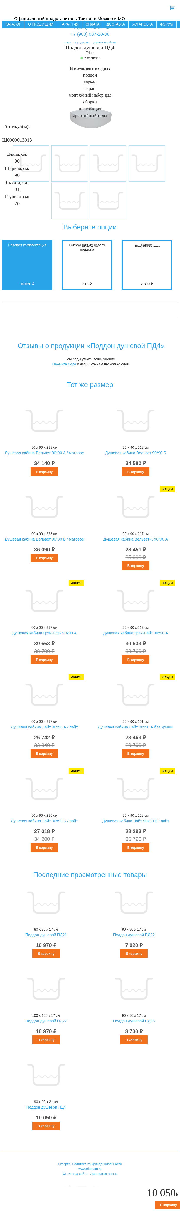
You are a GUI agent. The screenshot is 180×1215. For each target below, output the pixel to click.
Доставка (115, 24)
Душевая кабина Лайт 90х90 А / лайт (44, 727)
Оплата (93, 24)
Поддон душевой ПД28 (134, 1021)
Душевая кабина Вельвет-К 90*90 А (135, 539)
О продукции (40, 24)
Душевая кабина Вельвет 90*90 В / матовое (44, 539)
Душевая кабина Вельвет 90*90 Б (135, 453)
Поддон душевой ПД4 (46, 1107)
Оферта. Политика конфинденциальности (90, 1164)
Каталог (13, 24)
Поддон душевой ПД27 (46, 1021)
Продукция (82, 42)
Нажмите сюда (64, 364)
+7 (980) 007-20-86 (90, 34)
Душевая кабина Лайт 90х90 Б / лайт (44, 821)
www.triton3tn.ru (90, 1168)
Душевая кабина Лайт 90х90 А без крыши (135, 727)
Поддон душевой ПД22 (134, 935)
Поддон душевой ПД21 (46, 935)
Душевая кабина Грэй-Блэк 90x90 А (44, 633)
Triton (67, 42)
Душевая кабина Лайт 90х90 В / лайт (135, 821)
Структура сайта (75, 1173)
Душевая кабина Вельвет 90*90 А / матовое (44, 453)
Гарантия (70, 24)
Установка (142, 24)
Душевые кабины (104, 42)
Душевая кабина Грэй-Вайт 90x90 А (135, 633)
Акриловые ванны (103, 1173)
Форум (166, 24)
